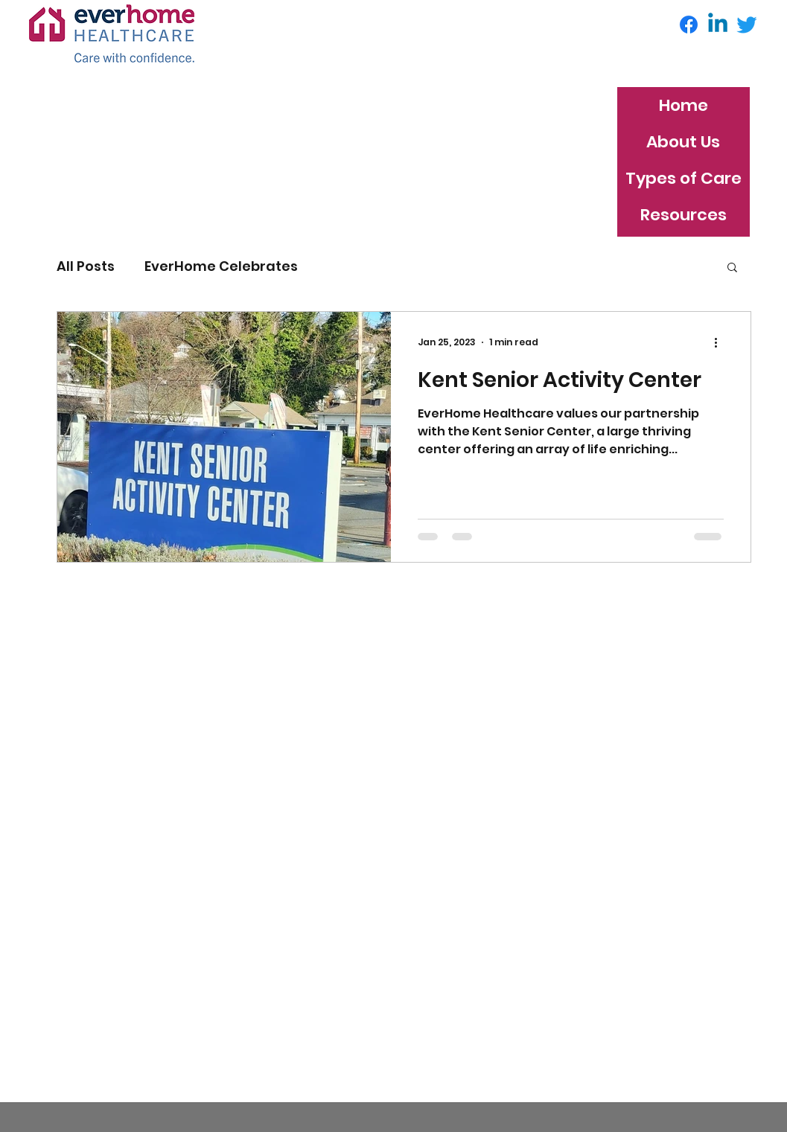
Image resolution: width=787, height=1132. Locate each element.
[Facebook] (689, 24)
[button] (732, 268)
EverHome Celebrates (221, 266)
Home (683, 105)
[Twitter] (747, 24)
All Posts (86, 266)
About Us (683, 141)
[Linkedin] (718, 24)
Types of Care (683, 178)
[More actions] (721, 342)
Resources (683, 214)
